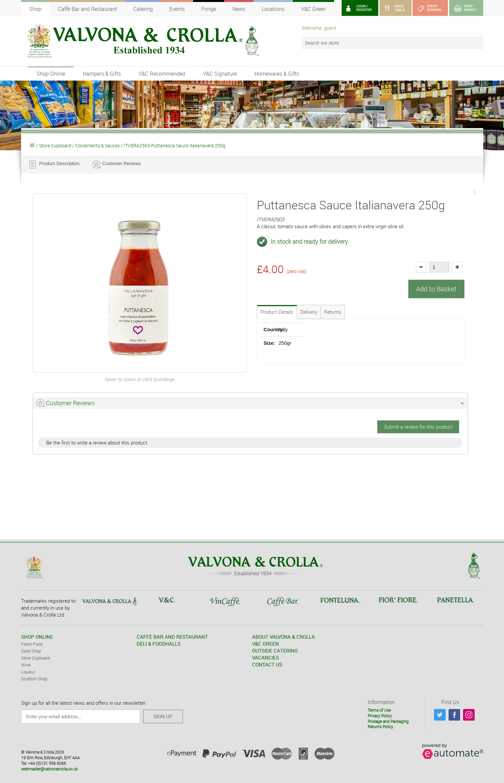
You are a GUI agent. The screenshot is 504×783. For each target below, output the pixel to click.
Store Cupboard (55, 145)
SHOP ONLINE (37, 636)
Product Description (59, 163)
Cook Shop (31, 651)
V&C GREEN (265, 643)
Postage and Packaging (388, 721)
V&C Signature (220, 73)
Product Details (276, 311)
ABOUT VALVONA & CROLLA (283, 636)
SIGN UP (163, 716)
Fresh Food (32, 644)
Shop (35, 9)
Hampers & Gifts (102, 73)
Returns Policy (380, 726)
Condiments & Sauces (97, 145)
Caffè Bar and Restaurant (87, 9)
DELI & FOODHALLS (159, 643)
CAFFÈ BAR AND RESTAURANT (172, 636)
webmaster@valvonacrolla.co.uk (49, 768)
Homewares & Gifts (276, 73)
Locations (273, 9)
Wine (26, 665)
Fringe (208, 9)
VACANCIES (265, 657)
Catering (143, 9)
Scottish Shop (34, 679)
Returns (332, 311)
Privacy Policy (380, 715)
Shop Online (51, 73)
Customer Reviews (121, 163)
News (238, 9)
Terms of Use (379, 710)
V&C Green (313, 9)
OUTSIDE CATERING (275, 650)
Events (177, 9)
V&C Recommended (162, 73)
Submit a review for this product (418, 426)
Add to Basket (436, 288)
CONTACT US (267, 664)
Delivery (308, 311)
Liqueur (28, 672)
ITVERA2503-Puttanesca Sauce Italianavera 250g (174, 145)
